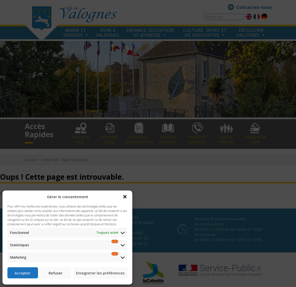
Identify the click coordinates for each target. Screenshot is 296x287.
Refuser (55, 272)
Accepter (23, 272)
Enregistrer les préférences (100, 272)
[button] (124, 196)
